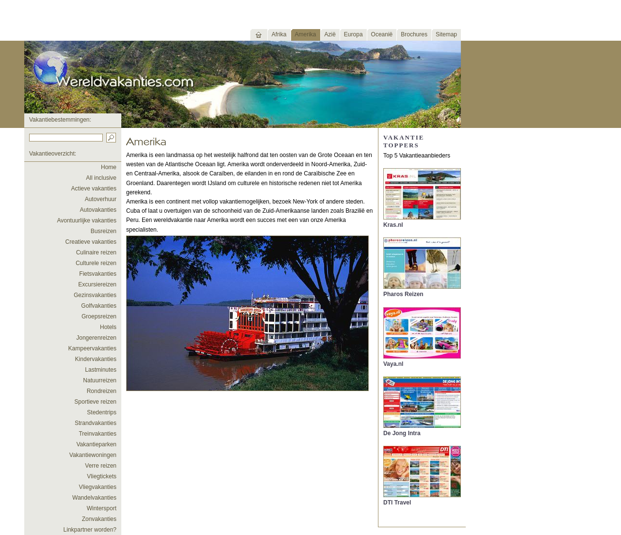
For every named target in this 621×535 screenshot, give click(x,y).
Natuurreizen (99, 380)
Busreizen (103, 231)
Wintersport (101, 508)
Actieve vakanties (93, 188)
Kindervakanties (95, 359)
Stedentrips (101, 412)
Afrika (279, 34)
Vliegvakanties (97, 487)
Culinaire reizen (96, 252)
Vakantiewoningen (92, 455)
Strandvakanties (95, 423)
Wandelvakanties (94, 497)
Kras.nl (393, 224)
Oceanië (382, 34)
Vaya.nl (393, 364)
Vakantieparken (97, 444)
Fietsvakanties (97, 273)
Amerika (305, 34)
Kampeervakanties (92, 348)
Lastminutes (100, 369)
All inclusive (101, 177)
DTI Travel (397, 502)
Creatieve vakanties (90, 241)
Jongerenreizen (96, 337)
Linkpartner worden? (90, 529)
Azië (330, 34)
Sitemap (446, 34)
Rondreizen (101, 391)
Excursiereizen (97, 284)
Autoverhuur (100, 199)
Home (108, 167)
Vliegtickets (101, 476)
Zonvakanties (99, 519)
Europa (353, 34)
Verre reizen (100, 465)
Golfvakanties (98, 305)
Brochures (414, 34)
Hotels (108, 327)
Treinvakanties (97, 433)
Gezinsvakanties (95, 295)
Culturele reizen (96, 263)
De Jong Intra (402, 433)
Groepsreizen (99, 316)
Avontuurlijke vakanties (86, 220)
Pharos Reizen (403, 294)
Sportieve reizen (95, 401)
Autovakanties (98, 209)
